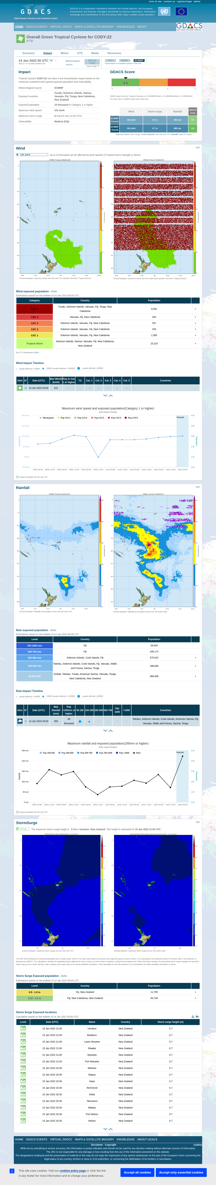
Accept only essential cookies (181, 1172)
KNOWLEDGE (126, 26)
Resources (114, 53)
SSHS (36, 352)
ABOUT (142, 26)
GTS (80, 53)
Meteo (65, 53)
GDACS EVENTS (36, 26)
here (146, 99)
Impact (47, 53)
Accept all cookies (137, 1172)
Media (95, 53)
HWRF (124, 60)
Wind (131, 111)
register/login (184, 1)
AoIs (54, 291)
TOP (198, 147)
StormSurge (26, 823)
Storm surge (155, 111)
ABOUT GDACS (147, 1139)
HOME (19, 26)
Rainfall (177, 111)
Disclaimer (97, 1144)
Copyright (110, 1144)
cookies (197, 1144)
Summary (28, 53)
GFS (110, 60)
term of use (155, 1)
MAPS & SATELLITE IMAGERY (94, 26)
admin (197, 1)
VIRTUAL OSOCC (61, 26)
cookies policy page (73, 1170)
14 (25, 388)
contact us (169, 1)
